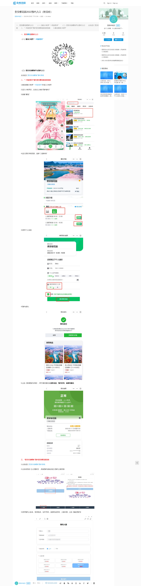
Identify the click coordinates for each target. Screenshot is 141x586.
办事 (45, 3)
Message (118, 39)
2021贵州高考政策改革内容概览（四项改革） (106, 95)
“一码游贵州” (37, 85)
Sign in (111, 3)
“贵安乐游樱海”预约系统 (35, 75)
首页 (34, 3)
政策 (52, 3)
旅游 (41, 16)
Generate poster (51, 583)
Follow (108, 39)
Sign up (117, 3)
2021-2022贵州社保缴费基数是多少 (112, 60)
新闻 (40, 3)
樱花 (28, 34)
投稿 (125, 3)
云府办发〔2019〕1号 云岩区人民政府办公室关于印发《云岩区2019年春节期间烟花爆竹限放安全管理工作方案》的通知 (120, 95)
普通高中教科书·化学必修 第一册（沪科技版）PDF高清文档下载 (120, 81)
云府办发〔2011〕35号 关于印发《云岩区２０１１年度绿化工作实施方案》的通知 (106, 81)
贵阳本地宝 (18, 16)
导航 (74, 3)
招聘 (57, 3)
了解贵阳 (66, 3)
